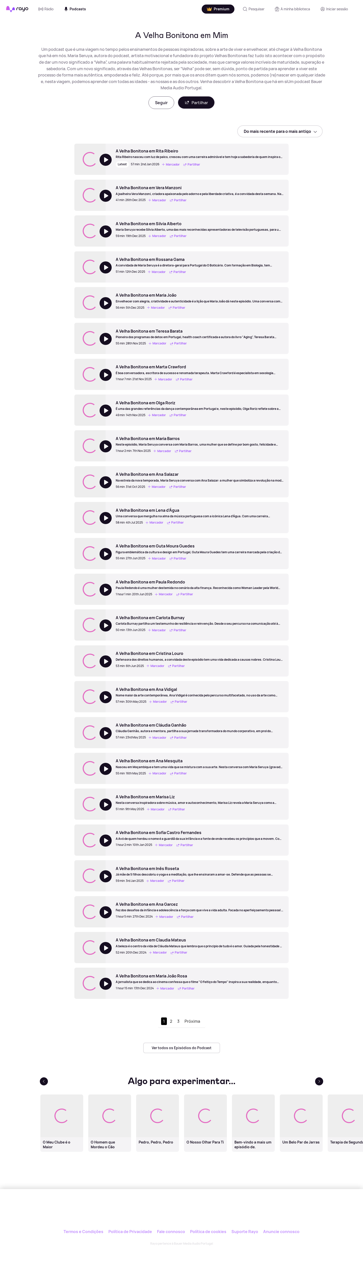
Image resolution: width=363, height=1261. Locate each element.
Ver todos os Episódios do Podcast (181, 1047)
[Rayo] (181, 1212)
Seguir (161, 102)
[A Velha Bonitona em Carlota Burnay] (200, 620)
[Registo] (334, 9)
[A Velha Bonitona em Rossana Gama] (200, 262)
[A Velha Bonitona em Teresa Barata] (200, 333)
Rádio (45, 9)
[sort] (280, 131)
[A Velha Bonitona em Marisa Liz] (200, 799)
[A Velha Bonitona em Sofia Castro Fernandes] (200, 835)
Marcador (171, 164)
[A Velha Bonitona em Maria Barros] (200, 441)
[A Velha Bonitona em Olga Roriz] (200, 405)
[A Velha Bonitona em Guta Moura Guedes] (200, 548)
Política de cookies (208, 1231)
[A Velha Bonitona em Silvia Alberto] (200, 226)
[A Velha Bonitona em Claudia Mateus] (200, 942)
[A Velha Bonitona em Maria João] (200, 297)
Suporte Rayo (244, 1231)
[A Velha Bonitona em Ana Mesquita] (200, 763)
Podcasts (75, 9)
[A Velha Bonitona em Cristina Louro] (200, 656)
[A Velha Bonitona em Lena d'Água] (200, 513)
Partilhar (196, 102)
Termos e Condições (83, 1231)
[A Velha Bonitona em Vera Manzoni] (200, 190)
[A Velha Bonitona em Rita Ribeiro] (200, 153)
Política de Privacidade (130, 1231)
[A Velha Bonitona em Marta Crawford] (200, 369)
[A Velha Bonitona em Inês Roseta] (200, 871)
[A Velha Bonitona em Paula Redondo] (200, 584)
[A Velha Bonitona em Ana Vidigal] (200, 692)
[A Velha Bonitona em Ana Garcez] (200, 907)
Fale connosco (171, 1231)
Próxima (192, 1021)
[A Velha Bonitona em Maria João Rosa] (200, 978)
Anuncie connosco (281, 1231)
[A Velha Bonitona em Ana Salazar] (200, 477)
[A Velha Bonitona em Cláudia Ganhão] (200, 727)
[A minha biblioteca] (292, 9)
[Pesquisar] (253, 9)
